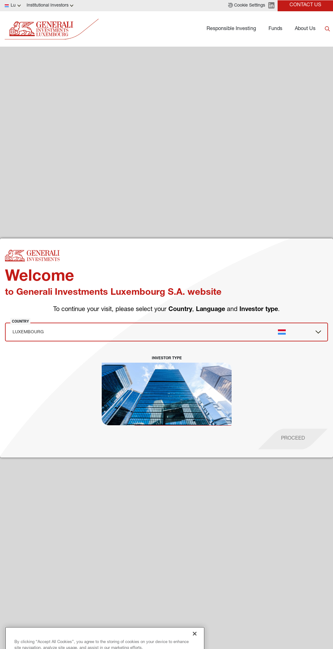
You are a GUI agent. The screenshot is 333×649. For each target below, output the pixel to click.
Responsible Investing (231, 29)
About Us (305, 29)
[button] (246, 5)
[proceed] (293, 439)
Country (20, 321)
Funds (275, 29)
